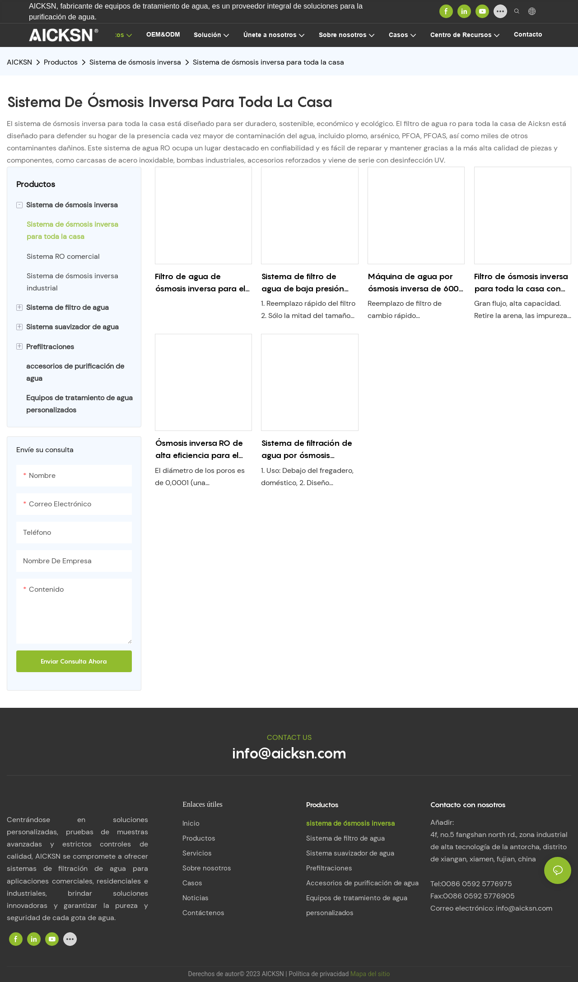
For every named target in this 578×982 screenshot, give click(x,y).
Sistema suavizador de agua (350, 853)
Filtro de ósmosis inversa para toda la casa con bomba (521, 283)
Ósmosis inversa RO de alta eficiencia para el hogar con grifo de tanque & (199, 449)
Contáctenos (203, 912)
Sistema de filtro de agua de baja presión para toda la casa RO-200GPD (305, 283)
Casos (192, 883)
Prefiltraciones (329, 868)
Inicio (191, 823)
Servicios (197, 853)
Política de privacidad (319, 973)
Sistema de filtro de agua (345, 838)
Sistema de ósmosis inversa (135, 62)
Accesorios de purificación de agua (362, 883)
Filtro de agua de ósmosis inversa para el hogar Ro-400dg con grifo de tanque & (200, 283)
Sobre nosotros (206, 868)
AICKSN (19, 62)
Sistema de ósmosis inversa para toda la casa (268, 62)
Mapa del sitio (370, 973)
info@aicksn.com (289, 753)
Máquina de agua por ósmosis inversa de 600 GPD (413, 283)
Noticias (195, 898)
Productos (61, 62)
